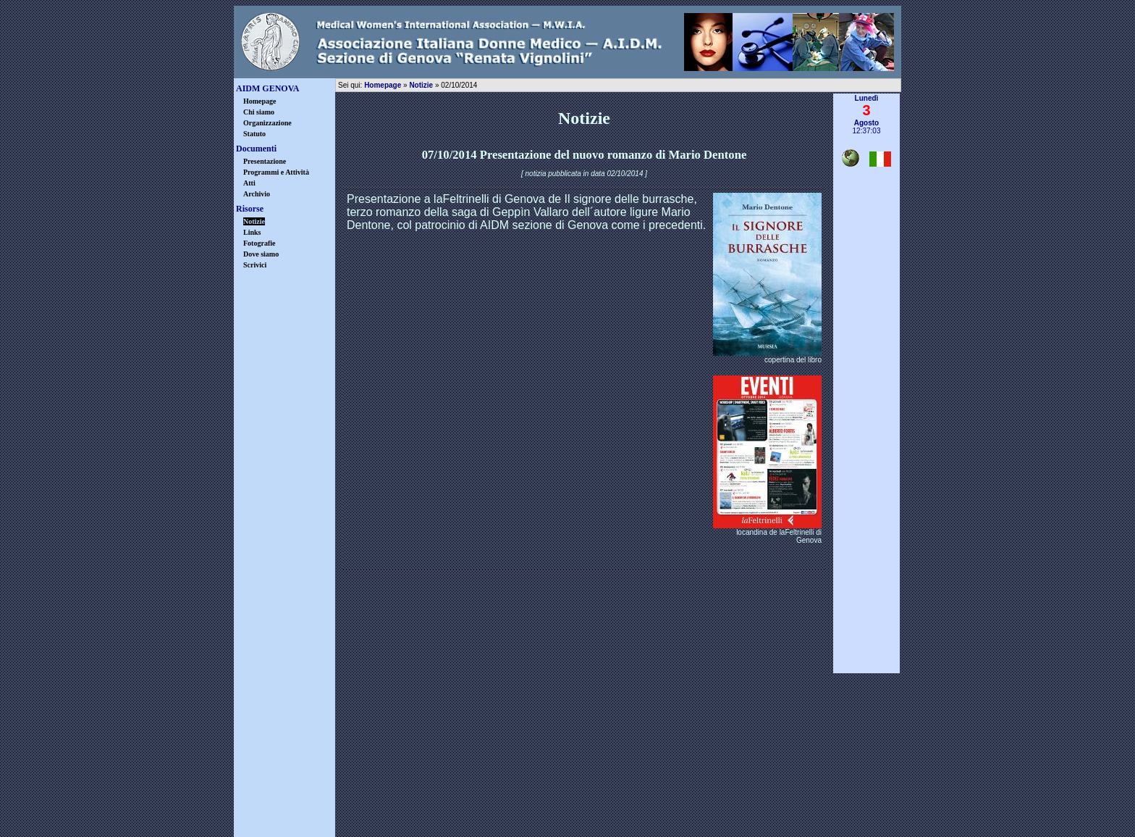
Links (252, 232)
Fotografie (259, 243)
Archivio (256, 194)
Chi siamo (258, 112)
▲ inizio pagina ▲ (866, 679)
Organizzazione (267, 123)
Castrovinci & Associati (639, 826)
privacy (525, 803)
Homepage (260, 101)
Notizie (421, 85)
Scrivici (254, 265)
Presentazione (264, 161)
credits (695, 803)
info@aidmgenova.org (672, 769)
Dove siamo (261, 254)
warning (610, 803)
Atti (249, 183)
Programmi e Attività (276, 172)
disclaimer (439, 803)
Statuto (254, 134)
